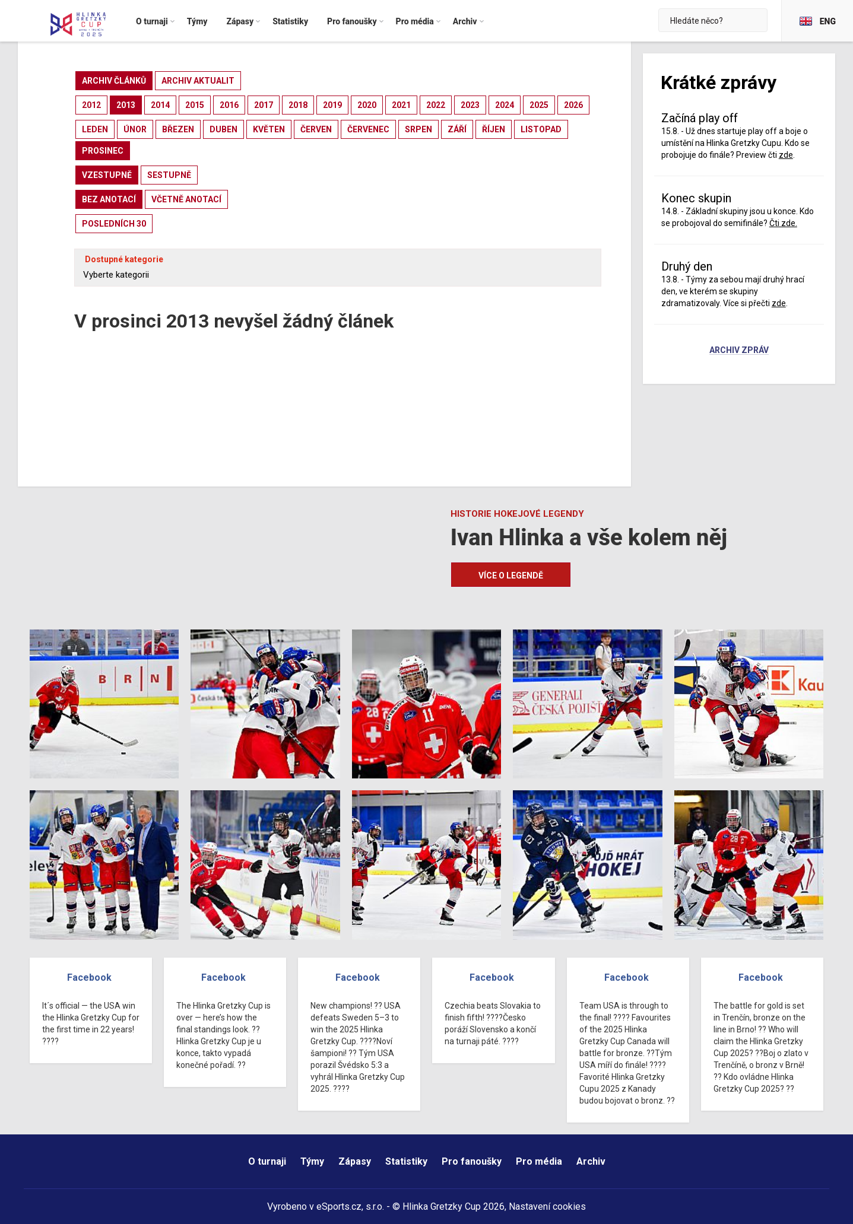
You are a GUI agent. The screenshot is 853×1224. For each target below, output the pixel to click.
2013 (125, 105)
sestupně (169, 175)
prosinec (102, 150)
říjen (493, 129)
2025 (538, 105)
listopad (541, 129)
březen (178, 129)
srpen (418, 129)
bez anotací (109, 199)
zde (786, 155)
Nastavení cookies (547, 1206)
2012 (91, 105)
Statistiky (406, 1161)
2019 (332, 105)
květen (269, 129)
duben (223, 129)
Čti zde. (783, 223)
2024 (504, 105)
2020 (366, 105)
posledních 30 (114, 223)
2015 (194, 105)
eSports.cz (339, 1206)
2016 (229, 105)
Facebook (89, 977)
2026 (573, 105)
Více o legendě (510, 575)
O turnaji (267, 1161)
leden (95, 129)
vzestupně (107, 175)
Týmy (312, 1161)
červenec (368, 129)
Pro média (539, 1161)
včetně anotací (186, 199)
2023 (470, 105)
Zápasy (354, 1161)
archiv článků (114, 80)
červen (316, 129)
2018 (297, 105)
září (457, 129)
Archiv (590, 1161)
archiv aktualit (197, 80)
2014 (160, 105)
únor (135, 129)
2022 (435, 105)
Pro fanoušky (472, 1161)
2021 (401, 105)
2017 (263, 105)
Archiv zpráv (739, 350)
